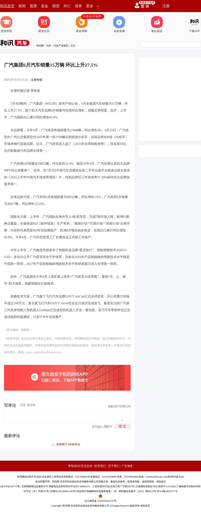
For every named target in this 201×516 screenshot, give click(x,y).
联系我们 (100, 465)
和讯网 (40, 45)
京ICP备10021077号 (167, 491)
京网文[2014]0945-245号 (63, 491)
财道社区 (44, 24)
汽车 (48, 45)
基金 (44, 6)
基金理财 (82, 24)
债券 (78, 6)
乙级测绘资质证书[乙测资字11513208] (156, 486)
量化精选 (157, 24)
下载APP (194, 24)
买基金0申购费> (93, 16)
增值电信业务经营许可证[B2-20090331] (69, 486)
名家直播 (119, 24)
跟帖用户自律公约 (119, 406)
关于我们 (113, 465)
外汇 (67, 6)
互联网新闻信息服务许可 (35, 486)
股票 (33, 6)
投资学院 (6, 24)
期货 (55, 6)
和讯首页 (7, 6)
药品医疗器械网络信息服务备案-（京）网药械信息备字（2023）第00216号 (116, 491)
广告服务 (127, 465)
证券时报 (36, 79)
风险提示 (161, 481)
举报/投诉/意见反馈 (80, 465)
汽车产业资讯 (61, 45)
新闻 (22, 6)
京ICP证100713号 (10, 486)
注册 (166, 6)
